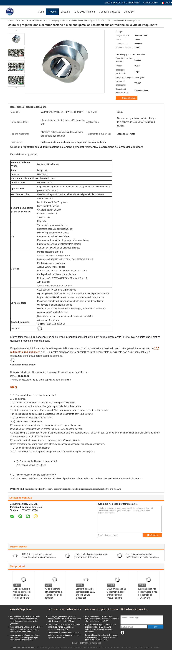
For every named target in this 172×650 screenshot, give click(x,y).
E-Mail (75, 643)
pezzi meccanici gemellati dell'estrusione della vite (100, 489)
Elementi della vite (36, 20)
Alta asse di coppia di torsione (101, 609)
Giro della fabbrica (85, 11)
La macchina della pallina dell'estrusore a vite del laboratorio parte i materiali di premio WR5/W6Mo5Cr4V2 (101, 637)
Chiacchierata (126, 98)
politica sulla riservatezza (23, 647)
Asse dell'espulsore (20, 609)
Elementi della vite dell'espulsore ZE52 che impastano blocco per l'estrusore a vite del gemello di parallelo (85, 596)
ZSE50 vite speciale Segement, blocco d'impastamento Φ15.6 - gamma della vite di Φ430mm (116, 596)
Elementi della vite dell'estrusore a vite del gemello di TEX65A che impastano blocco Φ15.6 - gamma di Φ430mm (147, 598)
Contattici (129, 11)
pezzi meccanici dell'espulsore (64, 609)
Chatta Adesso (150, 2)
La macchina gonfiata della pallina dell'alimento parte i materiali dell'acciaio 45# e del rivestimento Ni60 (102, 618)
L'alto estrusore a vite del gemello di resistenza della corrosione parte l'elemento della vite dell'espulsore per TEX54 (23, 598)
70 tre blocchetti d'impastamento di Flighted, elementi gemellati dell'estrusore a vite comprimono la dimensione (54, 598)
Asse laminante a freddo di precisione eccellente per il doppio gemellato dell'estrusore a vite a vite (25, 629)
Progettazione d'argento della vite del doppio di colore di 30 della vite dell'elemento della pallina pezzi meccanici (100, 628)
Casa (41, 11)
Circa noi (66, 11)
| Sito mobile (95, 643)
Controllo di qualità (109, 11)
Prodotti (52, 11)
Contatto (152, 535)
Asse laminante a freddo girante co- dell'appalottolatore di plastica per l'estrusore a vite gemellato (25, 637)
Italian (168, 2)
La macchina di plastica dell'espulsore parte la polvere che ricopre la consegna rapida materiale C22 (64, 635)
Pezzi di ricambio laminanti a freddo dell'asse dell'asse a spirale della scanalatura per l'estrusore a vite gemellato (25, 620)
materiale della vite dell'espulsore (39, 489)
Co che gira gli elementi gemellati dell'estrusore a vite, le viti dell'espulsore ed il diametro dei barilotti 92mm (64, 618)
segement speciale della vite (66, 489)
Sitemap (84, 643)
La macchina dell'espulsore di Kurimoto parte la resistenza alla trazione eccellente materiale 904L (64, 627)
